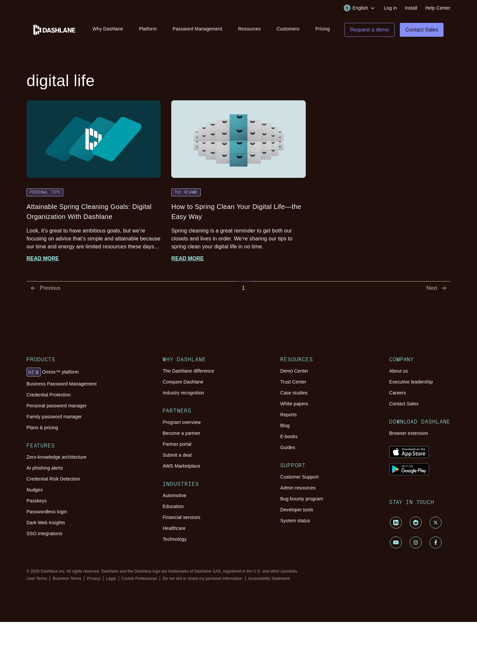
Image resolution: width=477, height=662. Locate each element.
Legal (111, 580)
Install (411, 8)
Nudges (34, 491)
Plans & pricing (42, 429)
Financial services (181, 519)
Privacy (93, 580)
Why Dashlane (107, 29)
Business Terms (67, 580)
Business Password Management (61, 385)
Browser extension (408, 435)
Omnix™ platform (52, 374)
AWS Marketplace (181, 468)
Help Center (437, 8)
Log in (390, 8)
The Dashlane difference (188, 373)
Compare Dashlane (183, 383)
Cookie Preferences (139, 580)
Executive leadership (411, 383)
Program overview (182, 424)
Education (173, 508)
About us (398, 373)
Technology (174, 541)
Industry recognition (183, 394)
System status (295, 522)
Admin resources (298, 489)
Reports (288, 416)
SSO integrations (44, 535)
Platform (148, 29)
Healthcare (174, 530)
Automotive (174, 497)
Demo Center (294, 373)
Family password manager (54, 418)
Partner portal (177, 446)
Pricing (322, 29)
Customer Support (299, 479)
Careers (397, 394)
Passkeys (36, 502)
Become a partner (181, 435)
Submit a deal (177, 457)
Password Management (197, 29)
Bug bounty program (301, 500)
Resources (249, 29)
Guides (287, 449)
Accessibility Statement (269, 580)
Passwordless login (46, 513)
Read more (42, 260)
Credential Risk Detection (53, 481)
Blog (285, 427)
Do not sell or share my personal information (202, 580)
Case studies (294, 394)
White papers (294, 405)
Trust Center (293, 383)
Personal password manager (56, 407)
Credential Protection (48, 396)
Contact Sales (404, 405)
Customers (288, 29)
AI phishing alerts (44, 470)
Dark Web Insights (45, 524)
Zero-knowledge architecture (56, 459)
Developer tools (296, 511)
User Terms (36, 580)
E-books (288, 438)
